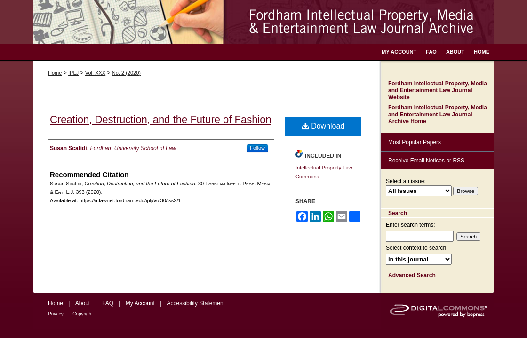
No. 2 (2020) (126, 73)
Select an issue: (406, 181)
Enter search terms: (410, 225)
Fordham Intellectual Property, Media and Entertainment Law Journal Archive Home (437, 114)
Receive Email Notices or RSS (426, 160)
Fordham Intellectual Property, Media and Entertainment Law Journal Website (437, 90)
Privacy (56, 313)
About (82, 303)
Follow (257, 148)
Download (323, 126)
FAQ (107, 303)
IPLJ (73, 73)
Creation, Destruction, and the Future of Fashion (160, 119)
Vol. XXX (95, 73)
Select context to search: (416, 248)
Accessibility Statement (196, 303)
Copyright (82, 313)
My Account (140, 303)
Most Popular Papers (414, 142)
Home (55, 73)
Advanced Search (412, 275)
